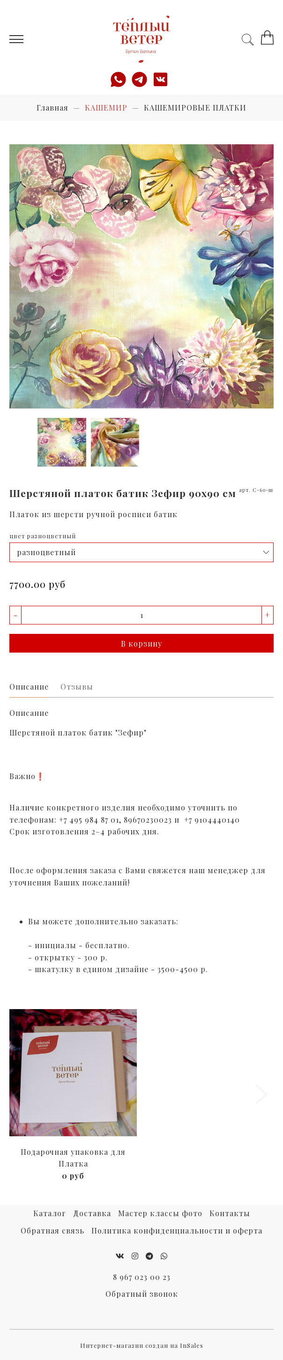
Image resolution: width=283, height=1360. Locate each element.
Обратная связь (52, 1230)
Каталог (49, 1213)
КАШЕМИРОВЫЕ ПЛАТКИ (195, 107)
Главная (52, 107)
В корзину (141, 643)
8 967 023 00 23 (142, 1277)
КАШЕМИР (106, 107)
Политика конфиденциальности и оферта (176, 1230)
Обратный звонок (141, 1294)
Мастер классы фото (160, 1213)
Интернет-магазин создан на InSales (141, 1345)
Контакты (229, 1213)
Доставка (92, 1213)
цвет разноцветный (42, 536)
